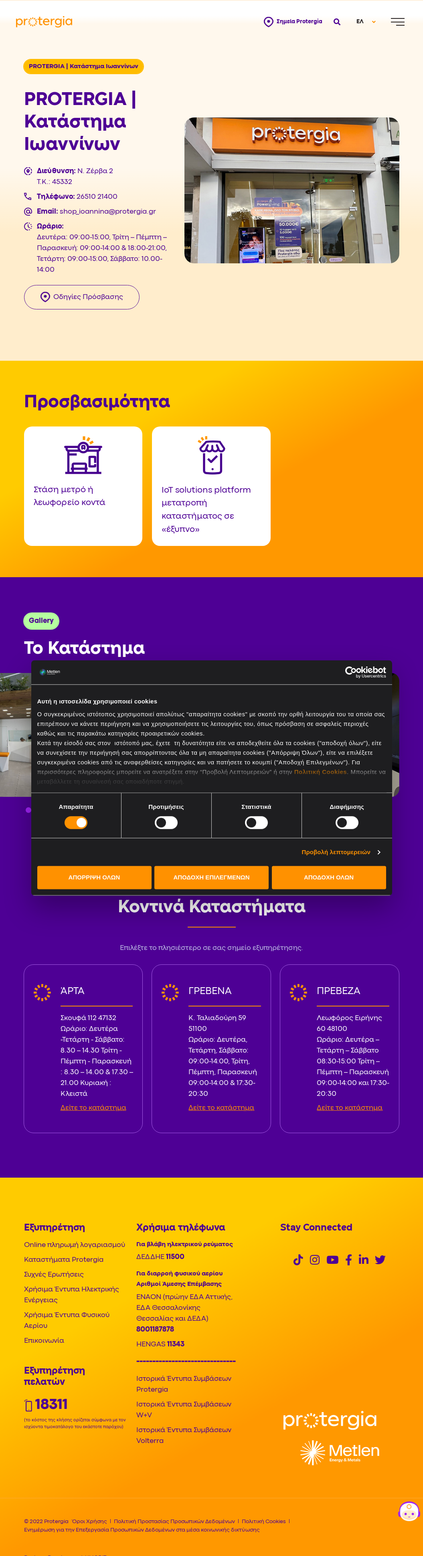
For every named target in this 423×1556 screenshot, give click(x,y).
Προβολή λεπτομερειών (336, 852)
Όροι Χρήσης (89, 1521)
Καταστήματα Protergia (63, 1260)
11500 (175, 1257)
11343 (175, 1345)
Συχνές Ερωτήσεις (54, 1275)
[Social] (298, 1261)
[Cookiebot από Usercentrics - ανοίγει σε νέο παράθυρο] (351, 672)
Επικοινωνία (44, 1341)
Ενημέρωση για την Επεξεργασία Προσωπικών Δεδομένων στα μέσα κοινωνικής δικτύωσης (142, 1530)
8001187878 (155, 1330)
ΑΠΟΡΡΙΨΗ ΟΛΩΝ (94, 877)
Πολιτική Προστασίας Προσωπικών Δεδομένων (174, 1521)
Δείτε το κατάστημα (93, 1108)
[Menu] (398, 21)
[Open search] (336, 22)
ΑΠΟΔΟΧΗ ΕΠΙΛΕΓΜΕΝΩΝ (211, 877)
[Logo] (329, 1420)
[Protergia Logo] (44, 22)
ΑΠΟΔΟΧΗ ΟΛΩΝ (329, 877)
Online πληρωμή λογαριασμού (74, 1245)
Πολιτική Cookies (320, 771)
